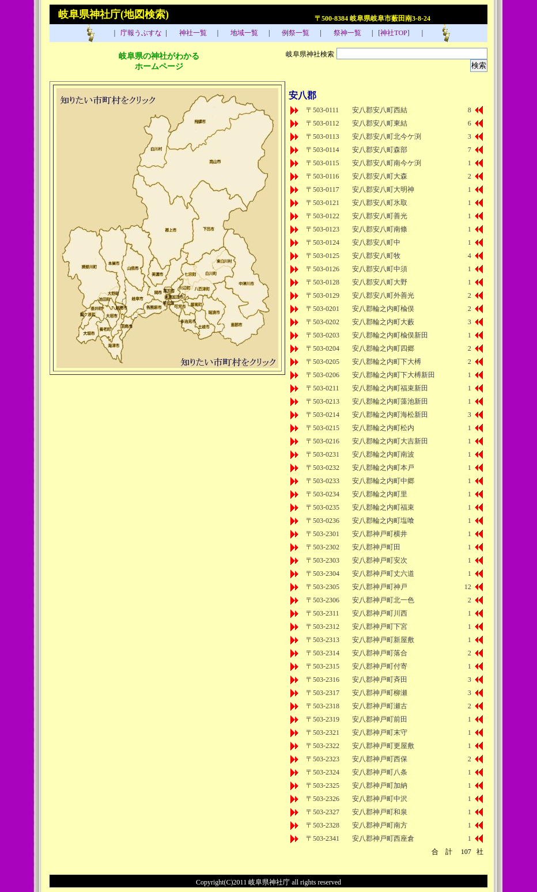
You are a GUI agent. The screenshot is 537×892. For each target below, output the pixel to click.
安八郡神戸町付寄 (379, 666)
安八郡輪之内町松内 (383, 428)
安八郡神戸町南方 (379, 825)
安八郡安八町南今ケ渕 (386, 163)
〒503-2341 (322, 838)
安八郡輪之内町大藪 (383, 322)
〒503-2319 (322, 719)
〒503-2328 (322, 825)
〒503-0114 (322, 150)
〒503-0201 (322, 309)
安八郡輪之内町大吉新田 (390, 441)
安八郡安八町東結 (379, 123)
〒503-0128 (322, 282)
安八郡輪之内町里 (379, 494)
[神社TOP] (397, 33)
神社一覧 (192, 33)
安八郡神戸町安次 (379, 560)
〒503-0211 (322, 388)
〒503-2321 (322, 732)
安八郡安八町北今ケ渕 (386, 136)
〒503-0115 (322, 163)
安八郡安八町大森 (379, 176)
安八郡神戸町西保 (379, 759)
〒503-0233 (322, 481)
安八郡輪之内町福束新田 (390, 388)
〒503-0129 (322, 295)
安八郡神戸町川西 (379, 613)
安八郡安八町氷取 (379, 203)
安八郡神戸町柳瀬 (379, 693)
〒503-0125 (322, 256)
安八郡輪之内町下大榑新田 (393, 375)
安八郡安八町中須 (379, 269)
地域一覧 (243, 33)
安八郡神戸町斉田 (379, 679)
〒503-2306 (322, 600)
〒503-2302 (322, 547)
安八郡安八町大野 (379, 282)
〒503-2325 (322, 785)
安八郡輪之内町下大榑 (386, 362)
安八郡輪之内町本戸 (383, 468)
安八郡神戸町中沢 (379, 799)
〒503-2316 (322, 679)
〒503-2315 (322, 666)
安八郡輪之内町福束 (383, 507)
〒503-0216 (322, 441)
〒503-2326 (322, 799)
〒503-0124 (322, 242)
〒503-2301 (322, 534)
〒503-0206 (322, 375)
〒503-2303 (322, 560)
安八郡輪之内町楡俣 (383, 309)
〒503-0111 (322, 110)
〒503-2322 (322, 746)
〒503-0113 (322, 136)
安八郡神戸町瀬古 (379, 706)
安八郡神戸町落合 (379, 653)
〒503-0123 (322, 229)
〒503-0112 (322, 123)
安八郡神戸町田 (376, 547)
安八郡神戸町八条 (379, 772)
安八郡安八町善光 (379, 216)
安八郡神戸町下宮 (379, 626)
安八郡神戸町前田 (379, 719)
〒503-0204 (322, 348)
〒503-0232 (322, 468)
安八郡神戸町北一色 (383, 600)
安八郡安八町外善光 (383, 295)
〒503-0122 (322, 216)
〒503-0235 (322, 507)
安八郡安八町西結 (379, 110)
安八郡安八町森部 (379, 150)
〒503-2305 (322, 587)
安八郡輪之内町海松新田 (390, 415)
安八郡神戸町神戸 (379, 587)
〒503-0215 (322, 428)
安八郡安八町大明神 (383, 189)
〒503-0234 (322, 494)
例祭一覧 (295, 33)
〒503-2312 (322, 626)
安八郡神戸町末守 (379, 732)
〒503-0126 (322, 269)
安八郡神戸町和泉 (379, 812)
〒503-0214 (322, 415)
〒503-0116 (322, 176)
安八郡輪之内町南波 (383, 454)
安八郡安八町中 (376, 242)
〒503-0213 (322, 401)
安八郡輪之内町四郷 (383, 348)
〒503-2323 (322, 759)
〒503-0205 (322, 362)
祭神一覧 (347, 33)
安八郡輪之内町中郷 (383, 481)
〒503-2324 (322, 772)
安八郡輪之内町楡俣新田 (390, 335)
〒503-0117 (322, 189)
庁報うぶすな (140, 33)
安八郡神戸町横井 (379, 534)
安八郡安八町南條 (379, 229)
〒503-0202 (322, 322)
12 (467, 587)
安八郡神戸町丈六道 (383, 574)
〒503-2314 (322, 653)
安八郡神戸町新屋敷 (383, 640)
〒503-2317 (322, 693)
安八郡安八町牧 (376, 256)
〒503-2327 (322, 812)
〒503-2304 (322, 574)
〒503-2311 (322, 613)
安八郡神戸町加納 (379, 785)
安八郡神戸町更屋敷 (383, 746)
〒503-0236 (322, 521)
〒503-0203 (322, 335)
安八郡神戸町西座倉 (383, 838)
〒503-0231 (322, 454)
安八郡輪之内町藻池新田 (390, 401)
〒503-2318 (322, 706)
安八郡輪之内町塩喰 (383, 521)
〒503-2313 (322, 640)
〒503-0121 (322, 203)
